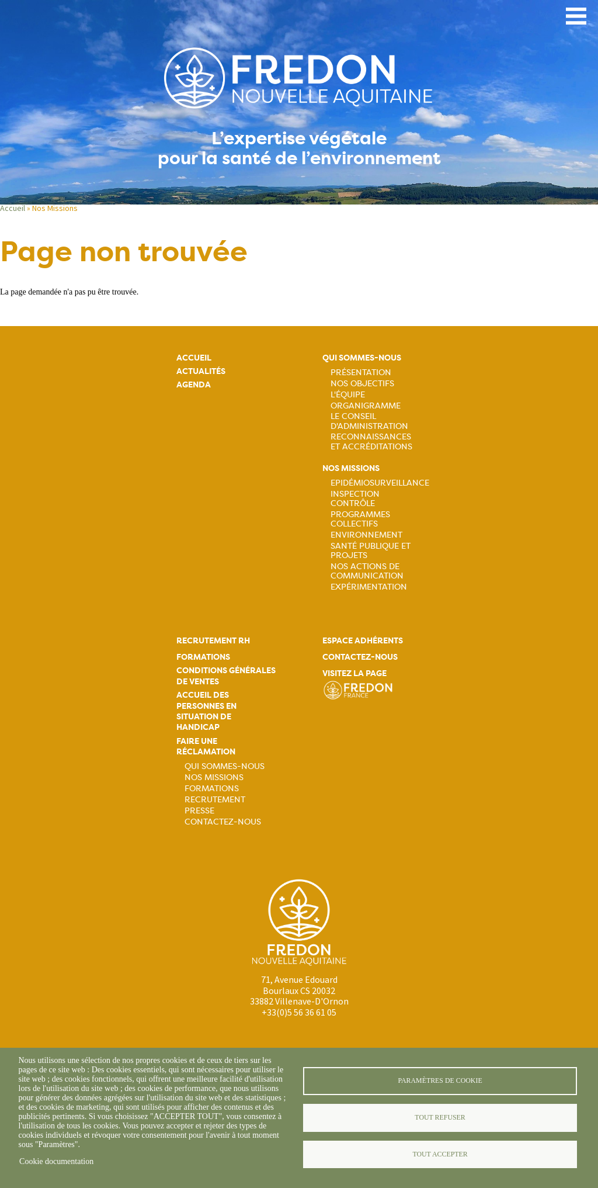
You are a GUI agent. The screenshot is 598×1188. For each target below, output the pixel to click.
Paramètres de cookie (440, 1080)
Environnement (366, 534)
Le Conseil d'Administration (369, 421)
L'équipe (348, 394)
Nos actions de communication (367, 571)
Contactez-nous (223, 821)
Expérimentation (369, 586)
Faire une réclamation (205, 746)
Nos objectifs (362, 383)
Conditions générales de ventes (226, 676)
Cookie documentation (56, 1161)
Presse (199, 810)
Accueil (12, 208)
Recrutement (215, 799)
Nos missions (351, 468)
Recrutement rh (213, 640)
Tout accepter (439, 1154)
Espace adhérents (362, 640)
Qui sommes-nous (361, 357)
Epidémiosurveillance (380, 482)
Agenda (193, 384)
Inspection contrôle (355, 498)
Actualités (200, 371)
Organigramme (366, 405)
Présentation (361, 372)
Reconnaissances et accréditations (371, 441)
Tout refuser (440, 1117)
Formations (203, 657)
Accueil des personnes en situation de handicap (206, 711)
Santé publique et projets (371, 550)
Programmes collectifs (360, 519)
